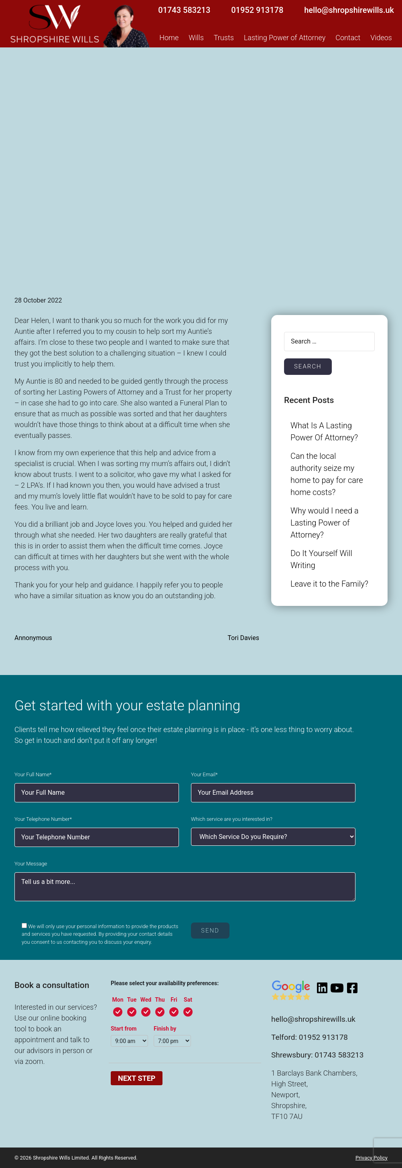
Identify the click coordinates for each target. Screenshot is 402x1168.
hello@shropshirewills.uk (349, 10)
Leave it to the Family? (329, 584)
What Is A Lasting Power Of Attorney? (324, 431)
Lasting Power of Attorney (284, 37)
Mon (117, 999)
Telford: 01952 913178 (309, 1037)
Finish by (165, 1028)
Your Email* (204, 774)
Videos (381, 37)
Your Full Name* (33, 774)
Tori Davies (243, 638)
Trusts (224, 37)
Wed (145, 999)
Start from (124, 1028)
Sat (188, 999)
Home (169, 37)
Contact (347, 37)
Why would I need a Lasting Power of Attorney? (324, 523)
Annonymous (33, 638)
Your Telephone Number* (43, 819)
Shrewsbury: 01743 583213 (317, 1055)
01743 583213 (184, 10)
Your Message (30, 864)
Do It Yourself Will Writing (321, 559)
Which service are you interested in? (231, 819)
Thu (159, 999)
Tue (132, 999)
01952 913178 (257, 10)
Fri (174, 999)
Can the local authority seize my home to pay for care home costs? (326, 474)
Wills (196, 37)
